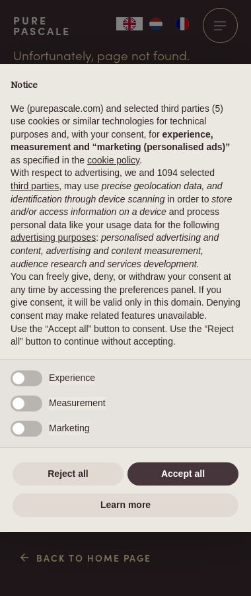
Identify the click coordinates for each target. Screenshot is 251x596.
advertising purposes (53, 237)
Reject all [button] (68, 473)
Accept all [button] (183, 473)
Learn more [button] (125, 504)
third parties (35, 186)
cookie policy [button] (113, 160)
